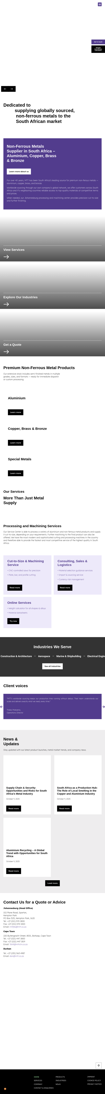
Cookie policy (94, 1081)
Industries (61, 1081)
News (58, 1085)
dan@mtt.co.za (17, 957)
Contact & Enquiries (44, 1088)
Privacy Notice (94, 1085)
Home (36, 1077)
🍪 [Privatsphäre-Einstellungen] (5, 1089)
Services (38, 1081)
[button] (100, 4)
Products (60, 1077)
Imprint (91, 1078)
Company (38, 1085)
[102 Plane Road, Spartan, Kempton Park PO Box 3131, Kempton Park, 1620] (52, 986)
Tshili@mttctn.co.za (19, 945)
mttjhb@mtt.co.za (18, 927)
